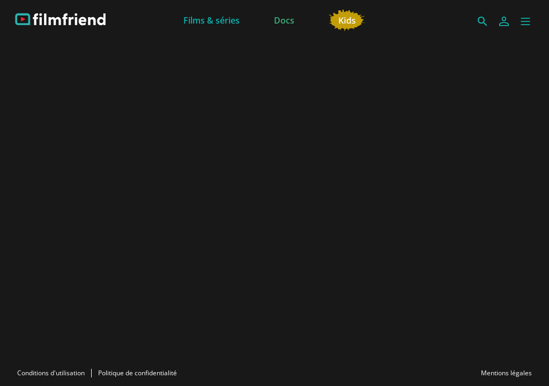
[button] (525, 21)
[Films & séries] (211, 19)
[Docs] (284, 19)
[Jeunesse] (347, 19)
